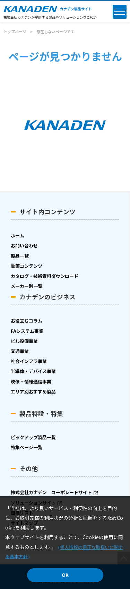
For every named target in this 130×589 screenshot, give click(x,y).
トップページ (14, 31)
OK (65, 575)
